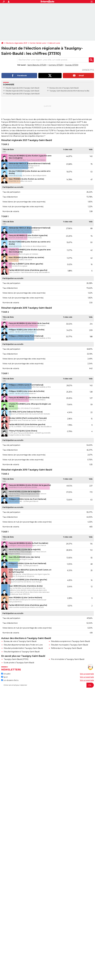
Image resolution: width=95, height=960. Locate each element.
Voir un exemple (87, 674)
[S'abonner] (47, 685)
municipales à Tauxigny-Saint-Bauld (23, 133)
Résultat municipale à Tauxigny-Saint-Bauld (69, 645)
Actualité (5, 674)
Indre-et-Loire (54, 43)
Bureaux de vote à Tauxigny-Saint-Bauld (63, 88)
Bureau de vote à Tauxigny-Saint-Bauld (20, 641)
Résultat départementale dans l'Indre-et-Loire (23, 645)
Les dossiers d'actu (9, 680)
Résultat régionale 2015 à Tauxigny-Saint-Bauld (22, 91)
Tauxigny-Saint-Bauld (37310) (16, 659)
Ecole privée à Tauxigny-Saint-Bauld (19, 662)
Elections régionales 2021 (16, 43)
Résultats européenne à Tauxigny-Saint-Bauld (70, 641)
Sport (4, 677)
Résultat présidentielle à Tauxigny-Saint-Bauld (23, 648)
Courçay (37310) (71, 65)
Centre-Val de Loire (38, 43)
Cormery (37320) (55, 65)
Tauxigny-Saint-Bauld (57, 91)
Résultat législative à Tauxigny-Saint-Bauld (21, 652)
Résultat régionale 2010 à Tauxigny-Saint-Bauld (22, 94)
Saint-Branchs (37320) (36, 65)
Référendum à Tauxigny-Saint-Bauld (66, 648)
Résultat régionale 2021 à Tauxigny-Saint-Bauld (22, 88)
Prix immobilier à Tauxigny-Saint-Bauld (67, 659)
